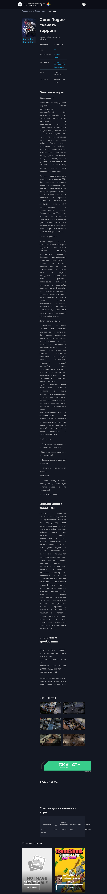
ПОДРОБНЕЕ (32, 887)
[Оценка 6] (24, 42)
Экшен (61, 67)
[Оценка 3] (28, 39)
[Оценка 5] (33, 39)
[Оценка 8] (28, 42)
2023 (55, 49)
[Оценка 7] (26, 42)
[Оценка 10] (33, 42)
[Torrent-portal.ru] (37, 4)
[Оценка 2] (26, 39)
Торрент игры (27, 11)
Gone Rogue (32, 881)
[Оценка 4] (30, 39)
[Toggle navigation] (20, 4)
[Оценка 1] (24, 39)
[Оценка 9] (30, 42)
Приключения (40, 11)
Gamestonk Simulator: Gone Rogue (69, 878)
